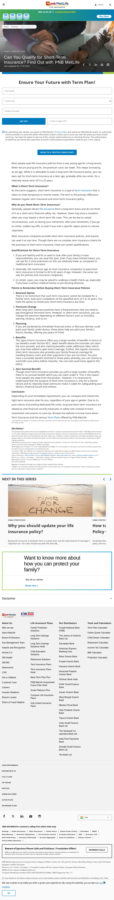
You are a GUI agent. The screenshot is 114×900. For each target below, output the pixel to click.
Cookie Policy (51, 831)
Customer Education (67, 834)
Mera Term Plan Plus (40, 677)
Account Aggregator (48, 837)
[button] (107, 4)
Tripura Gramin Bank (69, 718)
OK (8, 893)
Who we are (7, 628)
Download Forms (9, 794)
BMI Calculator (95, 652)
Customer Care (9, 682)
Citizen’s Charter (84, 837)
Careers (6, 687)
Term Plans (54, 417)
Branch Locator (9, 697)
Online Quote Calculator (99, 633)
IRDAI (94, 831)
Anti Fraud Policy (9, 837)
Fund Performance (10, 765)
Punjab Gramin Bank (69, 661)
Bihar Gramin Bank (68, 656)
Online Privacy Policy (68, 831)
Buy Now (104, 16)
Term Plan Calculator (98, 628)
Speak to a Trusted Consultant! (57, 152)
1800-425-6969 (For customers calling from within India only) (29, 827)
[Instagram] (39, 816)
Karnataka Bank (66, 643)
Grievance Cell (91, 834)
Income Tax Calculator (98, 647)
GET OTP (24, 121)
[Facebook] (84, 64)
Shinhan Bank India (68, 679)
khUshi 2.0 (7, 652)
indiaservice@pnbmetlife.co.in (86, 455)
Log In (99, 5)
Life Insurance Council (47, 834)
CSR (4, 672)
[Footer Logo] (9, 616)
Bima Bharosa (7, 834)
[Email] (102, 64)
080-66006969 (45, 455)
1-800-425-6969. (29, 455)
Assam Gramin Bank (69, 692)
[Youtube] (31, 816)
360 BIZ (6, 662)
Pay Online (6, 782)
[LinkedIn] (96, 64)
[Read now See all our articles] (32, 586)
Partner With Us (9, 771)
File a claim (7, 777)
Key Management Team (13, 643)
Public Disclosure (19, 831)
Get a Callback (9, 677)
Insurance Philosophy (27, 837)
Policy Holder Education (11, 840)
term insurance (83, 190)
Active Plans (7, 800)
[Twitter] (90, 64)
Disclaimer (85, 831)
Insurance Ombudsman (25, 834)
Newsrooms (7, 667)
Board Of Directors (11, 638)
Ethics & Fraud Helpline (13, 702)
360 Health (7, 657)
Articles (6, 788)
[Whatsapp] (108, 64)
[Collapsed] (111, 598)
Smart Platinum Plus (40, 690)
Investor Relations (10, 692)
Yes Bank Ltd (65, 755)
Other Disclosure (36, 831)
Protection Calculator (98, 657)
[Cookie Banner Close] (104, 882)
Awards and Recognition (13, 647)
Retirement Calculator (98, 643)
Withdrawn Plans (9, 805)
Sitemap (5, 831)
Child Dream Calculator (99, 638)
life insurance (46, 209)
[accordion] (57, 598)
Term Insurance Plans (40, 664)
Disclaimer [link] (9, 598)
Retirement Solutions (40, 659)
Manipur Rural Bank (68, 705)
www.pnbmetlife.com (64, 455)
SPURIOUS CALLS (97, 850)
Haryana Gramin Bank (69, 666)
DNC (80, 834)
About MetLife (8, 633)
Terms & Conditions (67, 837)
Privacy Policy (61, 132)
